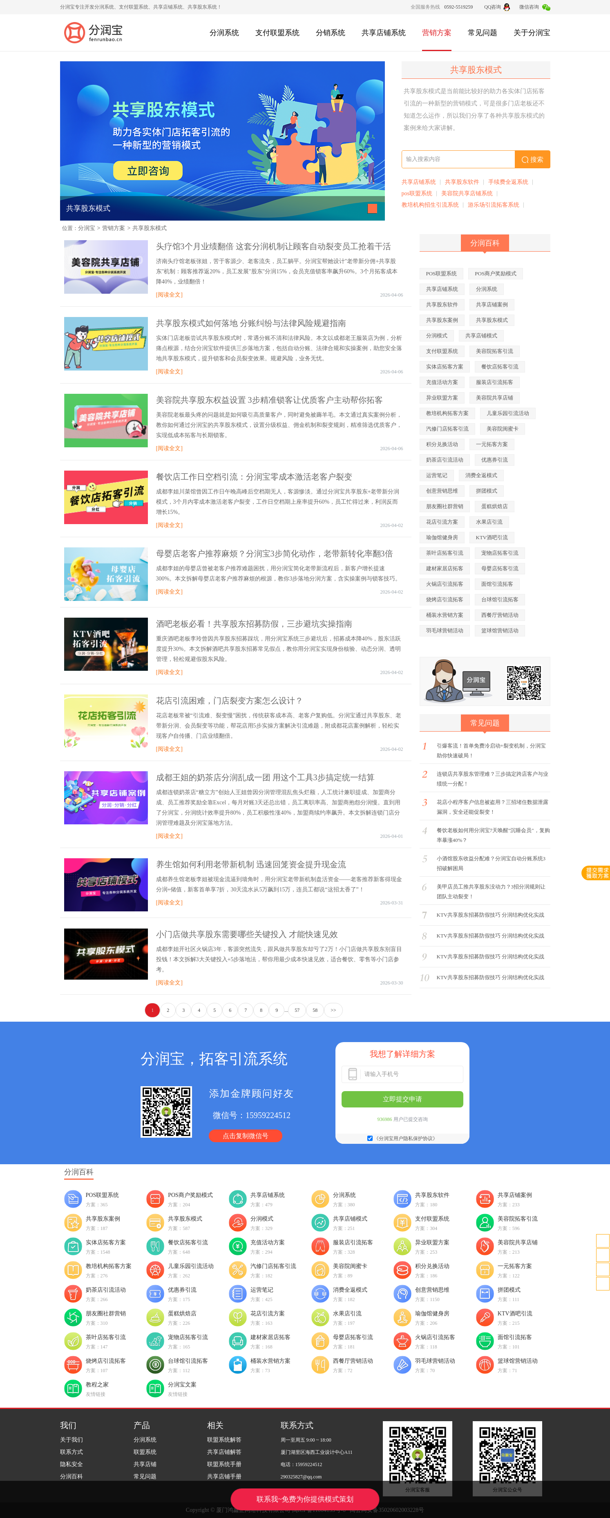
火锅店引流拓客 (444, 584)
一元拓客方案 (492, 444)
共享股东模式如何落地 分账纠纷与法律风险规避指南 (251, 323)
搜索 (532, 159)
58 (315, 1010)
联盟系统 (145, 1452)
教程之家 (97, 1385)
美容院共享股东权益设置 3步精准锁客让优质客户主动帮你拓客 (269, 399)
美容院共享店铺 (494, 398)
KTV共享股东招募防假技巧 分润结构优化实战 (491, 915)
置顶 (603, 1283)
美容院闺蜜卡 (502, 429)
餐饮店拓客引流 (499, 367)
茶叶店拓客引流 (444, 553)
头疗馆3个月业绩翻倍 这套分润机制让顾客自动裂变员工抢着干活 (273, 246)
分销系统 (330, 33)
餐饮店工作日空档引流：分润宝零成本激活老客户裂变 (254, 476)
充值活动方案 (442, 382)
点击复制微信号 (245, 1135)
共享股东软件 (462, 182)
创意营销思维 (442, 491)
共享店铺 (145, 1464)
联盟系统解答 (224, 1440)
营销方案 (436, 33)
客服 (603, 1255)
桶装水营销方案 (444, 615)
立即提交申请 (402, 1099)
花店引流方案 (442, 522)
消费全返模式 (481, 475)
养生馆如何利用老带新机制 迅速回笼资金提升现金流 (251, 864)
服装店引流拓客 (494, 382)
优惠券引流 (494, 460)
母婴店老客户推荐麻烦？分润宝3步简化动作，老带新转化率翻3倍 (274, 553)
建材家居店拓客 (444, 568)
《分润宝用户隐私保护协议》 (406, 1138)
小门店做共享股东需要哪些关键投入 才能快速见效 (247, 934)
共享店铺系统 (384, 33)
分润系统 (224, 33)
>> (333, 1010)
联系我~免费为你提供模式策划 (305, 1499)
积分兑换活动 (442, 444)
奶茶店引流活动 (444, 460)
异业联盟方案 (442, 398)
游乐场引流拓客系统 (493, 205)
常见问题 (482, 33)
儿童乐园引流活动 (508, 413)
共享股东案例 (442, 320)
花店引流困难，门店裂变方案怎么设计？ (229, 700)
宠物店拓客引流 (499, 553)
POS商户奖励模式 (495, 273)
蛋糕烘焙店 (494, 506)
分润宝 (86, 228)
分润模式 (436, 336)
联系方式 (71, 1452)
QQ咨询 (496, 7)
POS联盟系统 (441, 273)
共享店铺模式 (481, 336)
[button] (372, 208)
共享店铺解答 (224, 1452)
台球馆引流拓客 (499, 599)
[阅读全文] (169, 295)
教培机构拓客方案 (447, 413)
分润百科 (71, 1476)
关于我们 (71, 1440)
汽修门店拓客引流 (447, 429)
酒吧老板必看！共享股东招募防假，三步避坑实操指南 (254, 623)
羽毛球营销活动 (444, 630)
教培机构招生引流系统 (430, 205)
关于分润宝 (532, 33)
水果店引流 (489, 522)
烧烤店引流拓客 (444, 599)
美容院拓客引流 (494, 351)
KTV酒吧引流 (492, 537)
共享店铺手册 (224, 1476)
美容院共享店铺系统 (467, 193)
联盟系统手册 (224, 1464)
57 (297, 1010)
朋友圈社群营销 (444, 506)
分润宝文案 (182, 1385)
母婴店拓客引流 (499, 568)
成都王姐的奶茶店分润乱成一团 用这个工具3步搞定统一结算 (265, 777)
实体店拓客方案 (444, 367)
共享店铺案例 (492, 304)
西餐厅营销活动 (499, 615)
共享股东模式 (88, 208)
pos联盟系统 (417, 193)
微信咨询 (534, 7)
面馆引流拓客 (497, 584)
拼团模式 (486, 491)
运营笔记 (436, 475)
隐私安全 (71, 1464)
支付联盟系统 (277, 33)
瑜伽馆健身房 (442, 537)
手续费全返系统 (508, 182)
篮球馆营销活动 (499, 630)
